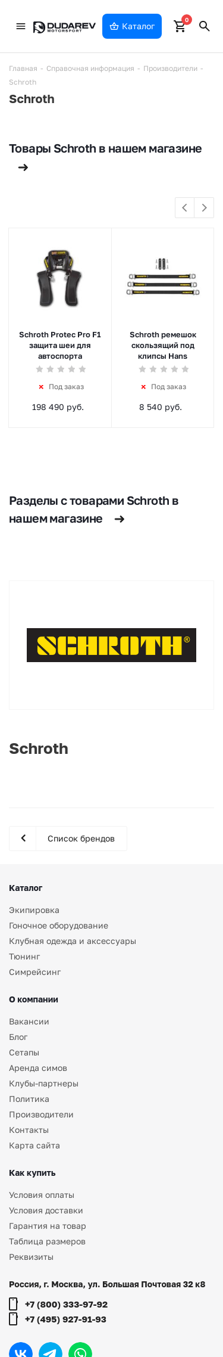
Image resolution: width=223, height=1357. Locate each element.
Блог (18, 1037)
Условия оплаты (41, 1195)
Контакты (29, 1130)
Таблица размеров (47, 1241)
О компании (33, 999)
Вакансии (29, 1021)
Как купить (32, 1172)
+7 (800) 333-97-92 (66, 1304)
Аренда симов (38, 1068)
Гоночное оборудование (58, 925)
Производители (41, 1114)
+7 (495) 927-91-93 (65, 1318)
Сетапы (24, 1052)
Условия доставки (46, 1210)
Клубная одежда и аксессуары (72, 941)
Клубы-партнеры (43, 1083)
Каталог (25, 888)
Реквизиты (31, 1257)
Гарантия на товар (47, 1226)
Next (204, 208)
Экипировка (34, 910)
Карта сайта (34, 1145)
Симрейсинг (35, 972)
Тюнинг (24, 956)
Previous (185, 208)
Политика (29, 1099)
